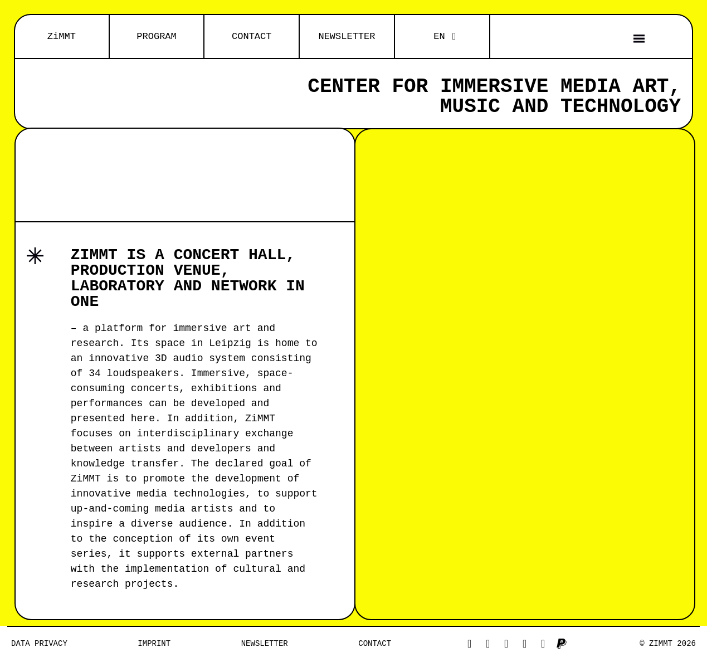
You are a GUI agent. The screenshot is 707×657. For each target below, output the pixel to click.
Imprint (154, 643)
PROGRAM (156, 36)
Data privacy (39, 643)
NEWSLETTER (346, 36)
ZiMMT (61, 36)
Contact (374, 643)
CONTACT (251, 36)
